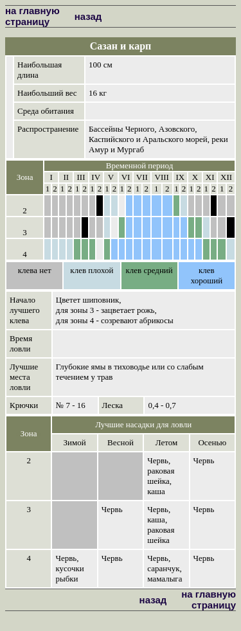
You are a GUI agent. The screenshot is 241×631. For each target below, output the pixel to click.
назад (88, 16)
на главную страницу (32, 16)
